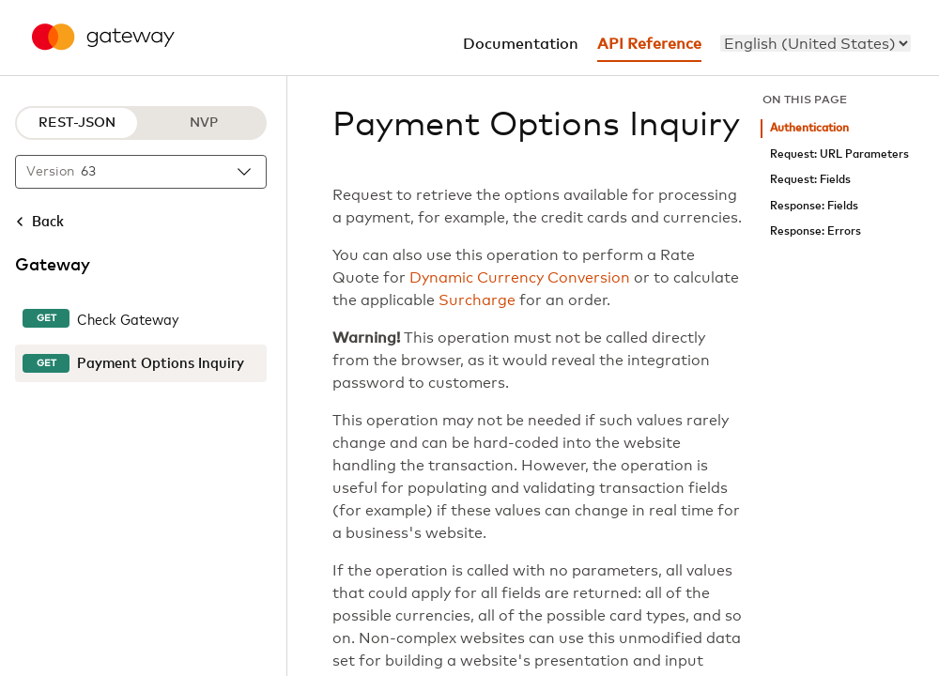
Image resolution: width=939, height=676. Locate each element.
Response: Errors (815, 231)
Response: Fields (814, 206)
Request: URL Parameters (839, 154)
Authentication (809, 128)
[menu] (815, 43)
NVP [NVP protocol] (204, 123)
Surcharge (477, 300)
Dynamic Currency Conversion (519, 277)
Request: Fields (810, 180)
